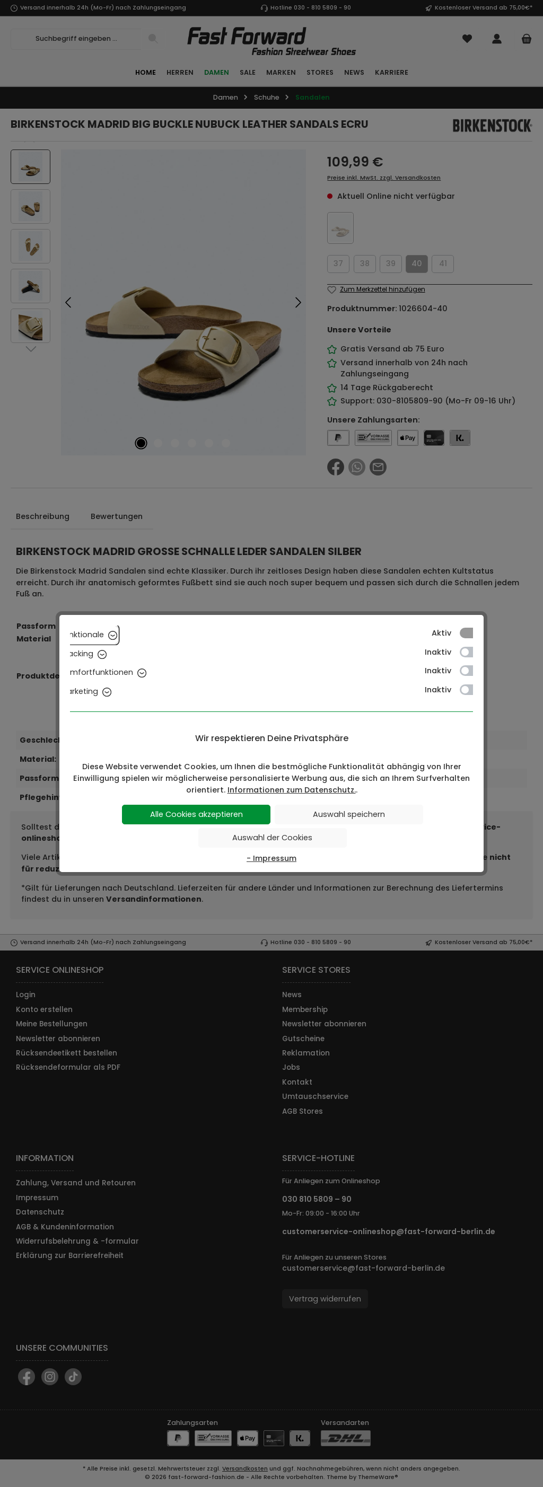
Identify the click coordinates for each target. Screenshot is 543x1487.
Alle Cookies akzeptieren (196, 814)
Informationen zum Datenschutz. (291, 790)
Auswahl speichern (349, 814)
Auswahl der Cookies (272, 837)
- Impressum (271, 858)
